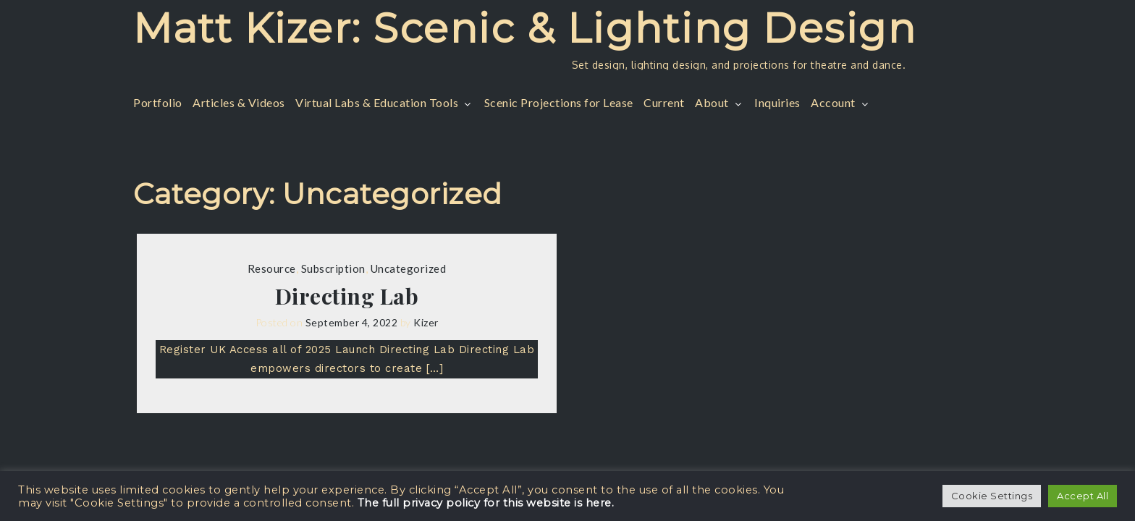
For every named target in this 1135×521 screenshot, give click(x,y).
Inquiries (777, 102)
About (719, 102)
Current (664, 102)
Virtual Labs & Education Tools (384, 102)
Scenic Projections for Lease (558, 102)
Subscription (333, 268)
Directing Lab (347, 295)
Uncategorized (409, 268)
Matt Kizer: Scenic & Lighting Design (524, 28)
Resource (272, 268)
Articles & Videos (239, 102)
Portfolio (157, 102)
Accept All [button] (1082, 495)
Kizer (426, 322)
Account (841, 102)
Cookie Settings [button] (992, 495)
